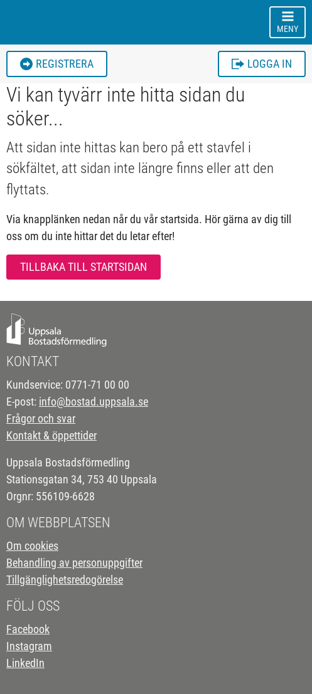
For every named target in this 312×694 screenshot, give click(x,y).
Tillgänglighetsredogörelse (64, 579)
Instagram (29, 646)
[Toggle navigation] (287, 22)
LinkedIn (25, 663)
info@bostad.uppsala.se (93, 401)
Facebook (28, 629)
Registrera (57, 63)
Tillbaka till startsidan (83, 266)
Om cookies (32, 545)
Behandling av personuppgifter (74, 562)
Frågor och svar (40, 418)
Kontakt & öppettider (51, 435)
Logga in (262, 63)
